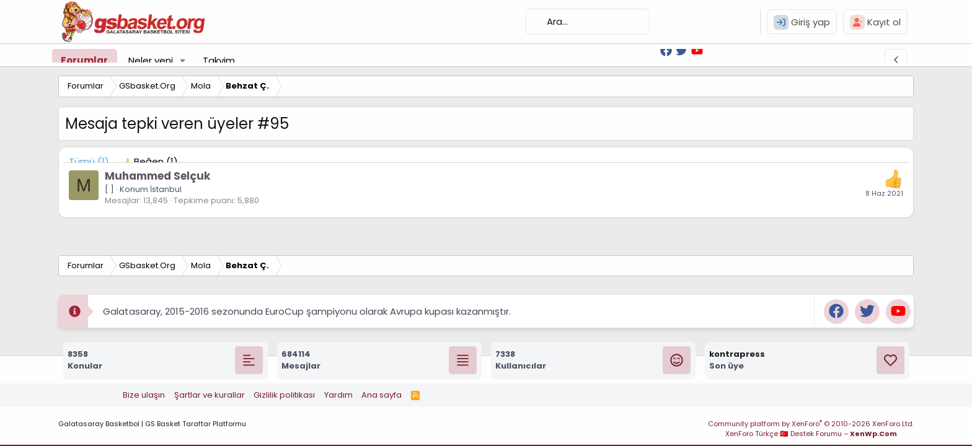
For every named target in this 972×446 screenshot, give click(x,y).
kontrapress (737, 354)
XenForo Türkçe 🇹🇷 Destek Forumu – (811, 434)
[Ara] (588, 22)
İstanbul (166, 189)
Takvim (219, 60)
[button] (183, 60)
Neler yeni (150, 60)
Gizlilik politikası (284, 395)
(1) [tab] (89, 161)
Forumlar (84, 60)
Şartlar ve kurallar (209, 395)
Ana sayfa (381, 395)
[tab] (149, 161)
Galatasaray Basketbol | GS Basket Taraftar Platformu (152, 424)
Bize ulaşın (144, 395)
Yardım (338, 395)
